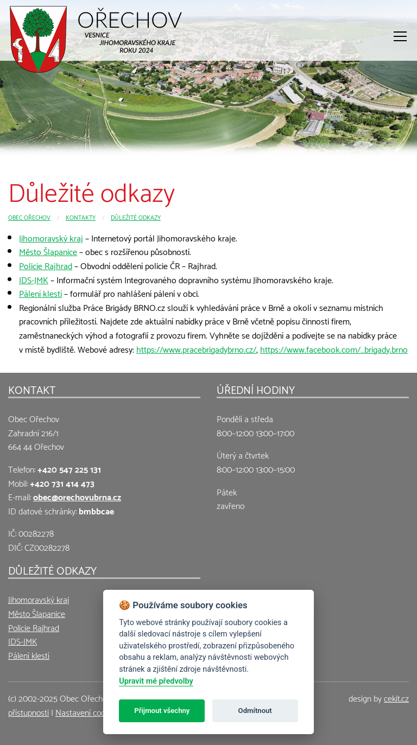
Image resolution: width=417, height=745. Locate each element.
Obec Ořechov (29, 217)
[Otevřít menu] (400, 36)
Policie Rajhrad (45, 265)
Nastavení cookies (87, 711)
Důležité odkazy (136, 217)
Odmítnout (255, 710)
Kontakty (81, 217)
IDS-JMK (33, 279)
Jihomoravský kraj (51, 237)
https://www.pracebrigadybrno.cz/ (196, 348)
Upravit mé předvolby (156, 681)
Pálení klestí (40, 292)
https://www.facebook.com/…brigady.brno (334, 348)
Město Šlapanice (48, 251)
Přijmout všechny (161, 710)
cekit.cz (396, 697)
